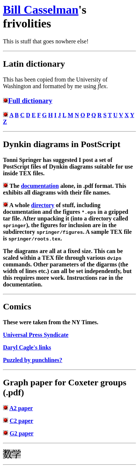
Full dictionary (30, 100)
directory (42, 205)
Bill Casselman (41, 9)
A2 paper (21, 408)
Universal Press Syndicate (36, 335)
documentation (40, 186)
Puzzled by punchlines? (32, 360)
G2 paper (21, 433)
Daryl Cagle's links (27, 347)
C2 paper (21, 421)
